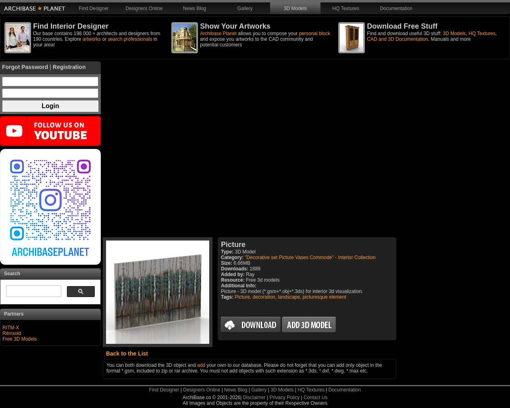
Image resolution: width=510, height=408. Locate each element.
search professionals (130, 39)
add (201, 365)
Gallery (244, 8)
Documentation (396, 8)
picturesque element (324, 297)
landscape (289, 297)
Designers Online (143, 8)
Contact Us (315, 397)
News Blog (194, 8)
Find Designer (94, 8)
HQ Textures (345, 8)
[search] (33, 291)
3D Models (295, 8)
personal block (314, 33)
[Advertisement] (249, 149)
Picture (242, 297)
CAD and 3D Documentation (397, 39)
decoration (264, 297)
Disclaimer (254, 397)
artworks (92, 39)
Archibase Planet (218, 33)
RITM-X (10, 328)
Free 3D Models (19, 339)
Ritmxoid (11, 333)
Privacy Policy (285, 397)
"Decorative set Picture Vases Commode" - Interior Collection (310, 257)
